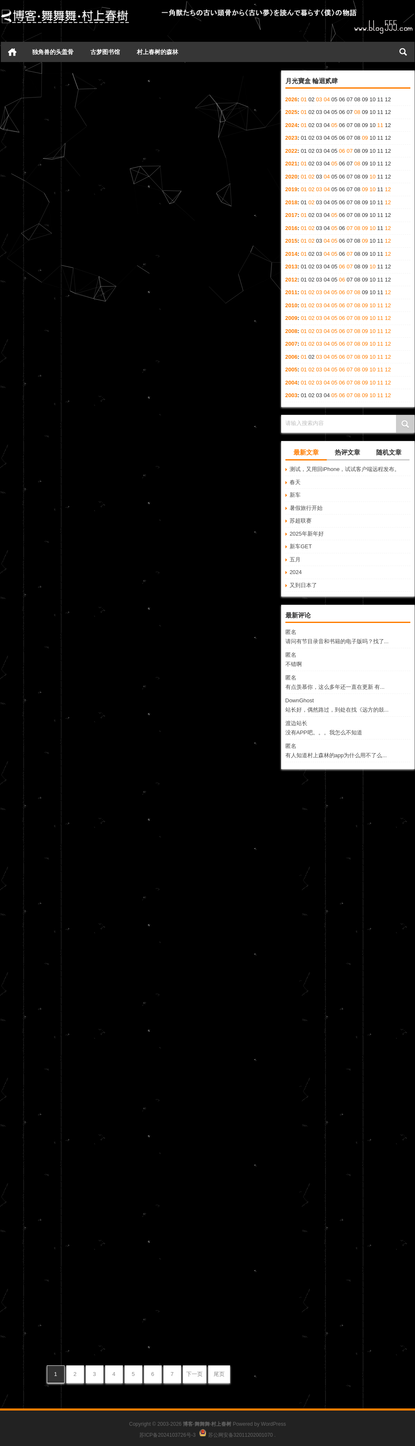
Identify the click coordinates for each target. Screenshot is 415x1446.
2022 (291, 151)
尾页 (219, 1374)
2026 (291, 99)
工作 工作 (19, 1096)
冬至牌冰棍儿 (165, 884)
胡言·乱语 (19, 881)
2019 (291, 189)
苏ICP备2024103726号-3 (167, 1435)
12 (388, 189)
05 (334, 125)
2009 (291, 318)
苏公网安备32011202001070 (240, 1435)
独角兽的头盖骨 (52, 52)
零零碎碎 (18, 416)
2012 (291, 279)
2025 (291, 112)
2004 (291, 382)
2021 (291, 163)
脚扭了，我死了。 (172, 1290)
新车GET (301, 546)
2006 (291, 357)
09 (365, 138)
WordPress (273, 1424)
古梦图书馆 (105, 52)
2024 (291, 125)
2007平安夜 (163, 669)
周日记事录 (22, 711)
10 (372, 176)
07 (350, 151)
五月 (295, 559)
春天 (295, 482)
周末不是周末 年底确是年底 (186, 215)
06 (342, 151)
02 (311, 176)
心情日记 (102, 269)
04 (327, 99)
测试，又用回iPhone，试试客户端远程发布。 (345, 469)
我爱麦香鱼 (162, 429)
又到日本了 (303, 585)
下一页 (194, 1374)
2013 (291, 266)
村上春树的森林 (157, 52)
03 (319, 99)
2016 (291, 228)
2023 (291, 138)
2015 (291, 241)
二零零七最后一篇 (32, 215)
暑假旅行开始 (306, 508)
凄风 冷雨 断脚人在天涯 (181, 1076)
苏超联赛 (301, 520)
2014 (291, 254)
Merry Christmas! (33, 630)
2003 (291, 395)
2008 (291, 331)
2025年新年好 (307, 534)
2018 (291, 202)
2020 (291, 176)
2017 (291, 215)
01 (304, 99)
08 (357, 112)
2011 (291, 292)
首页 (12, 52)
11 (380, 125)
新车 (295, 495)
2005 (291, 369)
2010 (291, 305)
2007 (291, 344)
